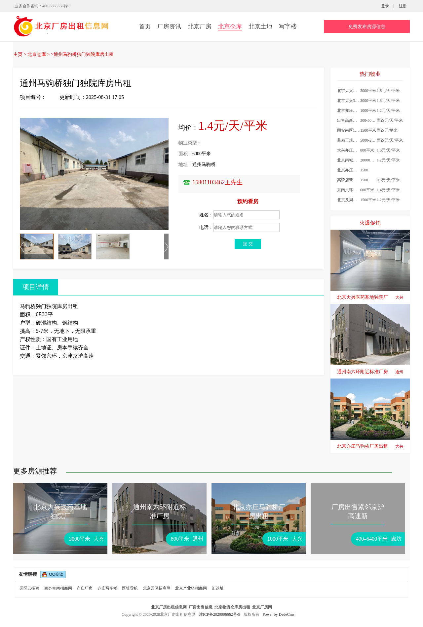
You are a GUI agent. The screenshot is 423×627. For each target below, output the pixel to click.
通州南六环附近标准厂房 (370, 372)
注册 (403, 6)
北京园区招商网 (157, 588)
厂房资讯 (169, 26)
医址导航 (130, 588)
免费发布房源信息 (366, 26)
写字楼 (288, 26)
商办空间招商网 (58, 588)
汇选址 (218, 588)
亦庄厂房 (85, 588)
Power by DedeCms (278, 614)
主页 (17, 54)
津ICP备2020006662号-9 (220, 614)
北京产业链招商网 (191, 588)
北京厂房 (200, 26)
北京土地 (260, 26)
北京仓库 (230, 26)
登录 (385, 6)
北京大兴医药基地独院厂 (370, 297)
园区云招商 (29, 588)
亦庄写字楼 (107, 588)
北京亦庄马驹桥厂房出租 (370, 446)
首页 (145, 26)
